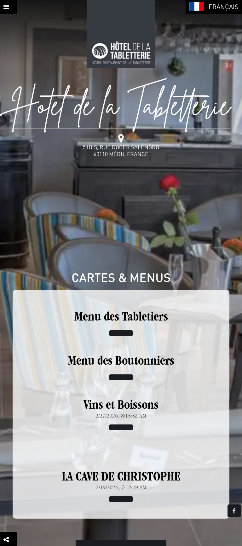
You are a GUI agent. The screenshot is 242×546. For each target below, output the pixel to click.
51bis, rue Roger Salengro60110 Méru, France (121, 150)
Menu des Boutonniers (121, 361)
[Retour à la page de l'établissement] (121, 34)
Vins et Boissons (121, 406)
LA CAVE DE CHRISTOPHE (121, 477)
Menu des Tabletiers (121, 317)
